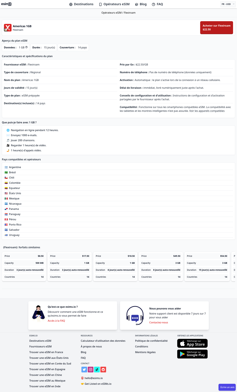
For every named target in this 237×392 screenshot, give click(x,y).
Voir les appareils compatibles (207, 111)
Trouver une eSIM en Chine (45, 375)
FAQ (157, 4)
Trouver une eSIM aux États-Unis (49, 358)
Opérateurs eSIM (114, 4)
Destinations (81, 4)
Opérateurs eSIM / (113, 12)
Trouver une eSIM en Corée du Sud (50, 363)
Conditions (141, 346)
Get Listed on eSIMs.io (96, 384)
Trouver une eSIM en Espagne (47, 369)
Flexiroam (130, 12)
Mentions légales (145, 352)
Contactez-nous (158, 322)
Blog (141, 4)
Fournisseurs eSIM (40, 346)
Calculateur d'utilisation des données (103, 341)
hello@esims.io (92, 378)
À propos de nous (91, 346)
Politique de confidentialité (151, 341)
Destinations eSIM (40, 341)
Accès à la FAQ (56, 320)
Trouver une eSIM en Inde (45, 386)
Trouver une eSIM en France (46, 352)
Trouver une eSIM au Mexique (47, 380)
